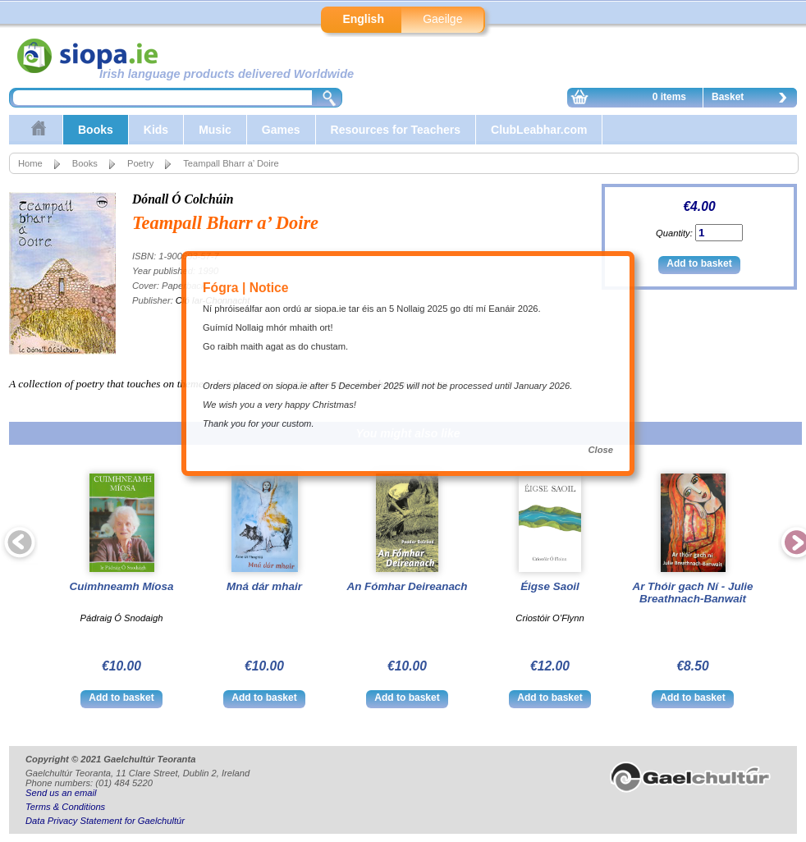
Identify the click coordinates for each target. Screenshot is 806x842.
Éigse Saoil (549, 586)
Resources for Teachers (395, 129)
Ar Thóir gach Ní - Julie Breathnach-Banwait (692, 592)
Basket (753, 99)
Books (95, 129)
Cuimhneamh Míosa (122, 586)
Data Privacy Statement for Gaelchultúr (105, 821)
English (363, 18)
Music (215, 129)
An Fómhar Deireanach (406, 586)
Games (281, 129)
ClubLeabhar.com (539, 129)
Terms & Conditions (65, 807)
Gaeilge (442, 18)
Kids (156, 129)
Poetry (140, 163)
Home (30, 163)
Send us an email (60, 793)
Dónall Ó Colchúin (183, 199)
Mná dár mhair (264, 586)
